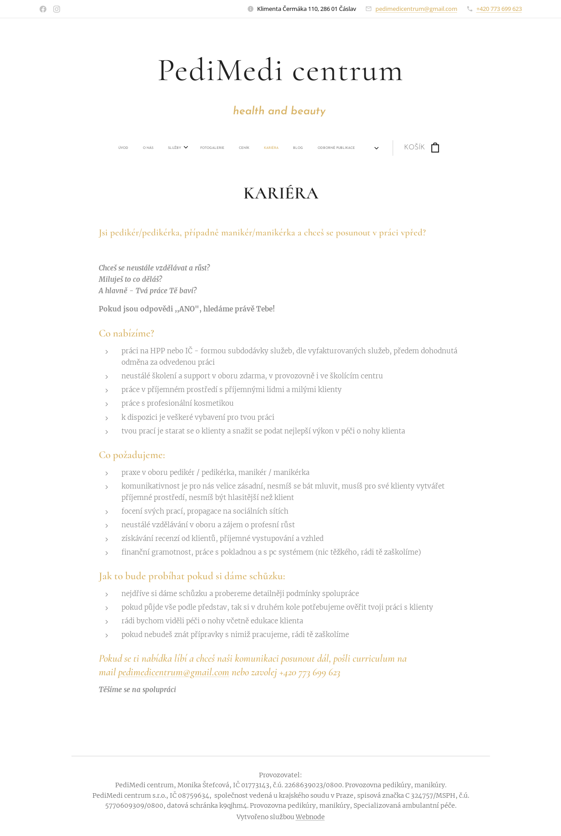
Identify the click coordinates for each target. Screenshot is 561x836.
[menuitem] (117, 148)
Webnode (310, 817)
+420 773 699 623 (499, 9)
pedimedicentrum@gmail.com (416, 9)
